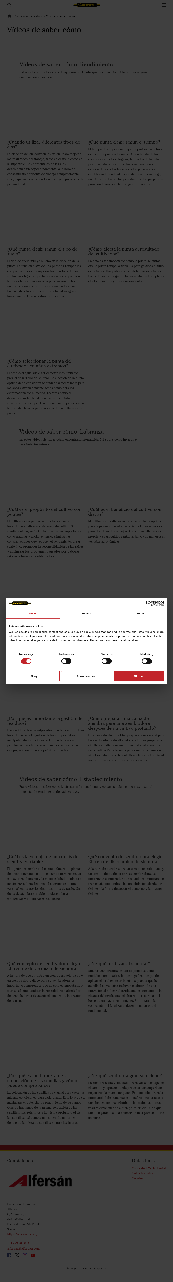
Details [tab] (86, 613)
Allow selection (86, 676)
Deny (34, 676)
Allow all (138, 676)
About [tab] (140, 613)
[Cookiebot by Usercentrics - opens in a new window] (148, 603)
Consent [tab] (33, 613)
